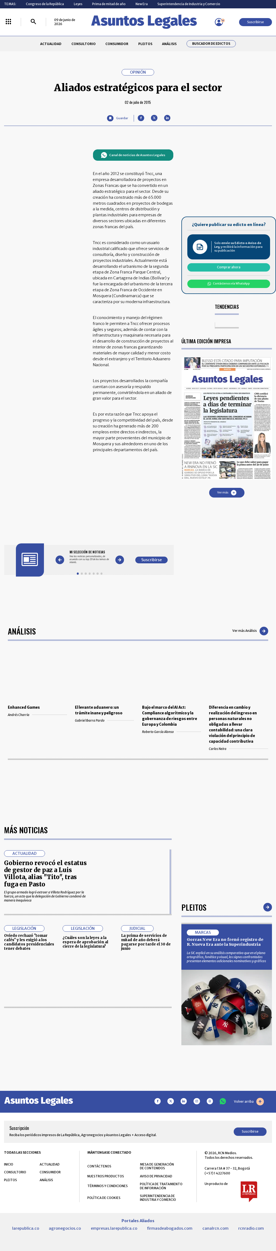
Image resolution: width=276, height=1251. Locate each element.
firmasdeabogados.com (169, 1228)
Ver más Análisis (250, 631)
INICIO (8, 1164)
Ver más (226, 492)
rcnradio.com (251, 1228)
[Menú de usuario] (219, 22)
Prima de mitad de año (109, 4)
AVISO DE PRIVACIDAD (156, 1176)
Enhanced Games (24, 707)
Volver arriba (249, 1101)
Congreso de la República (45, 4)
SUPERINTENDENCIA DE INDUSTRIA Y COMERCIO (158, 1198)
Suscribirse (255, 22)
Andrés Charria (37, 715)
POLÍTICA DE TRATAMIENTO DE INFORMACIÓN (161, 1186)
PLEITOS (145, 44)
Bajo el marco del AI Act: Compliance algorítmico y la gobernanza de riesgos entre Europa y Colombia (169, 716)
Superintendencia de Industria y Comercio (188, 4)
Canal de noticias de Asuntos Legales (133, 155)
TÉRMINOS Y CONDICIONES (107, 1186)
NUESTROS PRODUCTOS (105, 1176)
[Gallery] (90, 557)
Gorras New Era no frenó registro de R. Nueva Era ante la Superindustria (225, 942)
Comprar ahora (228, 267)
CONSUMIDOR (116, 44)
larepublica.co (25, 1228)
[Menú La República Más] (8, 22)
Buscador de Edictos (211, 44)
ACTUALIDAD (50, 44)
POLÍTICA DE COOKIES (103, 1198)
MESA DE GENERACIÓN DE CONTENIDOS (157, 1166)
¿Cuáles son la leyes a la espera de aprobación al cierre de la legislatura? (85, 942)
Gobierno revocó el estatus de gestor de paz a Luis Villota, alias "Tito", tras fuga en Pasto (45, 873)
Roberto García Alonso (171, 732)
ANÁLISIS (169, 44)
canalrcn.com (215, 1228)
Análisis (22, 631)
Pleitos (193, 907)
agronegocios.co (65, 1228)
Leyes (78, 4)
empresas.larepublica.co (114, 1228)
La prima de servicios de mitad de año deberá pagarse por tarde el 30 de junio (146, 942)
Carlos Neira (238, 749)
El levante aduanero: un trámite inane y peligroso (98, 710)
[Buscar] (33, 22)
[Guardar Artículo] (117, 118)
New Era (142, 4)
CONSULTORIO (83, 44)
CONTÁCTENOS (99, 1166)
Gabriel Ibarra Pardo (104, 720)
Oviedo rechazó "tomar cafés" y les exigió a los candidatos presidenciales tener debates (29, 942)
